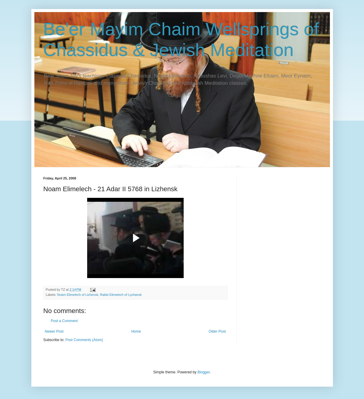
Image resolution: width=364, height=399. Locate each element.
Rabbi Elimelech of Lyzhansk (121, 294)
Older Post (217, 331)
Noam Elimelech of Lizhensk (77, 294)
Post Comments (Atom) (84, 340)
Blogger (204, 372)
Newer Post (54, 331)
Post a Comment (64, 321)
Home (136, 331)
